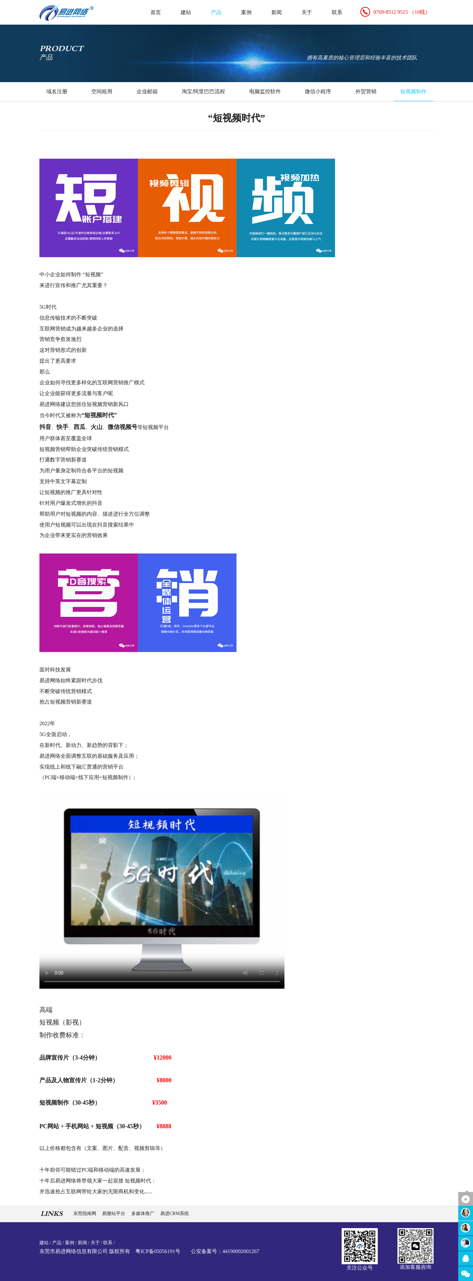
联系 (337, 12)
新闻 (276, 12)
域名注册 (56, 91)
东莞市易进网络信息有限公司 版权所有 (84, 1251)
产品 (216, 12)
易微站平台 (114, 1213)
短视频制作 (413, 91)
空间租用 (101, 91)
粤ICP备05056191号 (157, 1251)
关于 (307, 12)
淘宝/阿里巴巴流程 (203, 91)
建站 (186, 12)
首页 (155, 12)
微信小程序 (318, 91)
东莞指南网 (85, 1213)
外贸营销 (365, 91)
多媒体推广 (143, 1213)
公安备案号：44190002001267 (225, 1251)
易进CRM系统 (174, 1213)
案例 (246, 12)
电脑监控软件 (265, 91)
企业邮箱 (147, 91)
